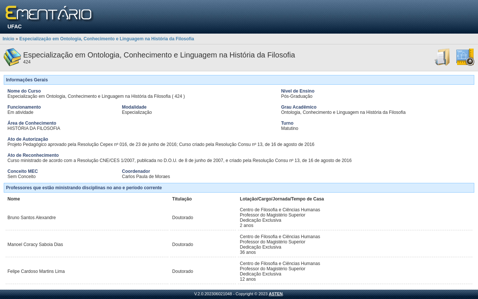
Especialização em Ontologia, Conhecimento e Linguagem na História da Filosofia (106, 38)
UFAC (14, 26)
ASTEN (276, 294)
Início (8, 38)
